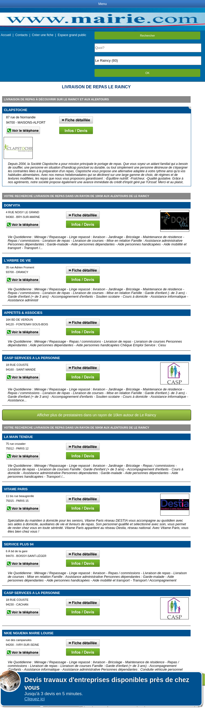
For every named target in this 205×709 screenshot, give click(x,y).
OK (147, 72)
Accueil (6, 35)
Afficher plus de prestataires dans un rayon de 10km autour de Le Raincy (96, 415)
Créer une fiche (42, 35)
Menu (102, 4)
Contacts (21, 35)
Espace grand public (72, 35)
